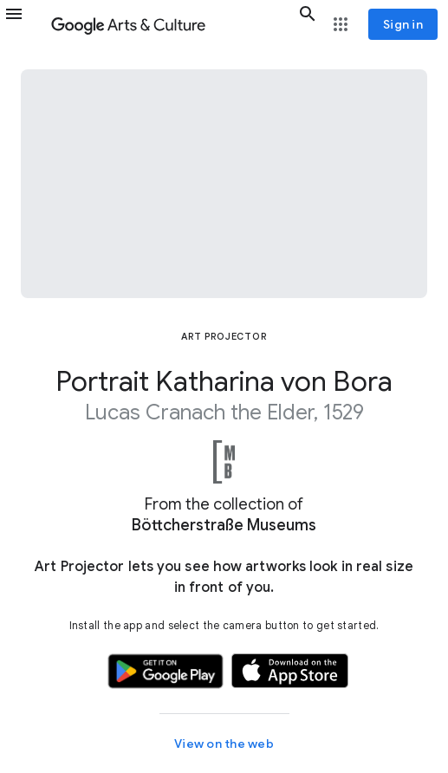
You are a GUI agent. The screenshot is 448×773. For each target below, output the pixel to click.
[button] (24, 24)
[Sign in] (403, 24)
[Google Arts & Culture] (171, 24)
